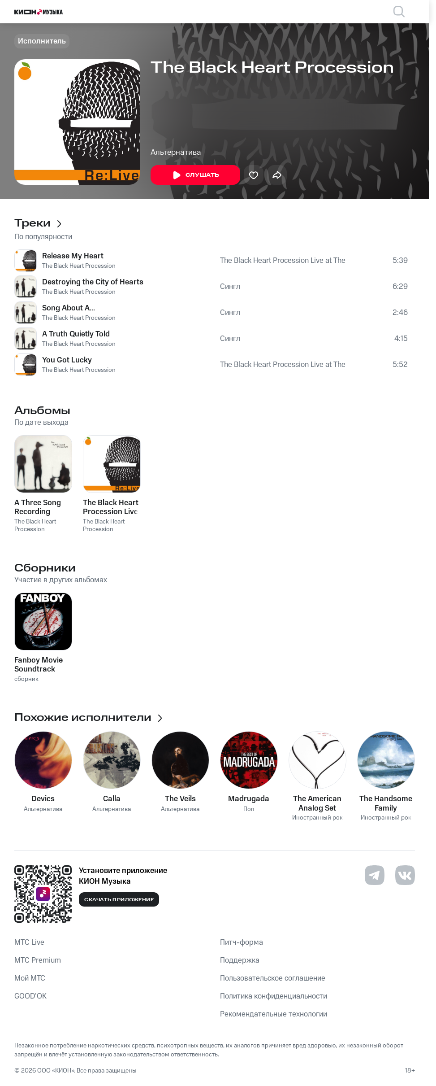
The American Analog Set (317, 803)
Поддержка (239, 960)
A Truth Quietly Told (76, 334)
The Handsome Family (385, 803)
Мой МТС (29, 978)
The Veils (180, 798)
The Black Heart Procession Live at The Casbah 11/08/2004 (283, 260)
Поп (249, 809)
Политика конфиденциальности (273, 996)
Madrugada (248, 798)
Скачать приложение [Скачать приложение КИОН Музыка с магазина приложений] (119, 900)
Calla (112, 798)
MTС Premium (37, 960)
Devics (43, 798)
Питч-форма (241, 942)
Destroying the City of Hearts (92, 282)
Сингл (230, 286)
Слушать (195, 175)
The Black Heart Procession (79, 266)
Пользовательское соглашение (272, 978)
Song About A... (68, 308)
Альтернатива (176, 152)
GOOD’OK (30, 996)
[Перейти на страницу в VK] (405, 875)
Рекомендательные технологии (273, 1014)
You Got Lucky (67, 360)
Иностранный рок (317, 818)
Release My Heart (73, 256)
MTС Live (29, 942)
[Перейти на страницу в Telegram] (374, 875)
